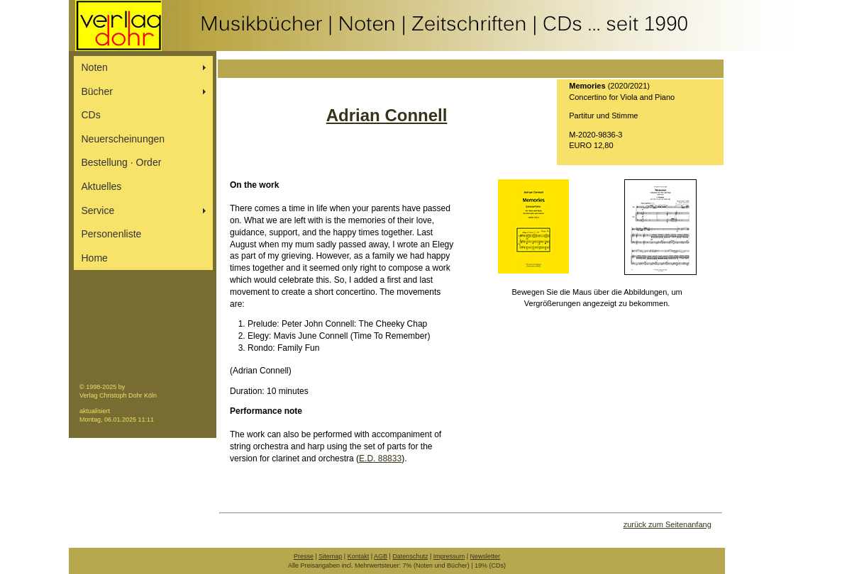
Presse (304, 556)
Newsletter (485, 556)
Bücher (97, 91)
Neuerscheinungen (123, 139)
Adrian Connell (387, 115)
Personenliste (112, 234)
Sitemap (330, 556)
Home (95, 258)
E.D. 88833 (380, 458)
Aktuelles (102, 186)
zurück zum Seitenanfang (667, 524)
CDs (91, 114)
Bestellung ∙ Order (122, 162)
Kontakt (359, 556)
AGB (380, 556)
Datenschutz (410, 556)
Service (98, 210)
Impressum (449, 556)
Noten (95, 67)
